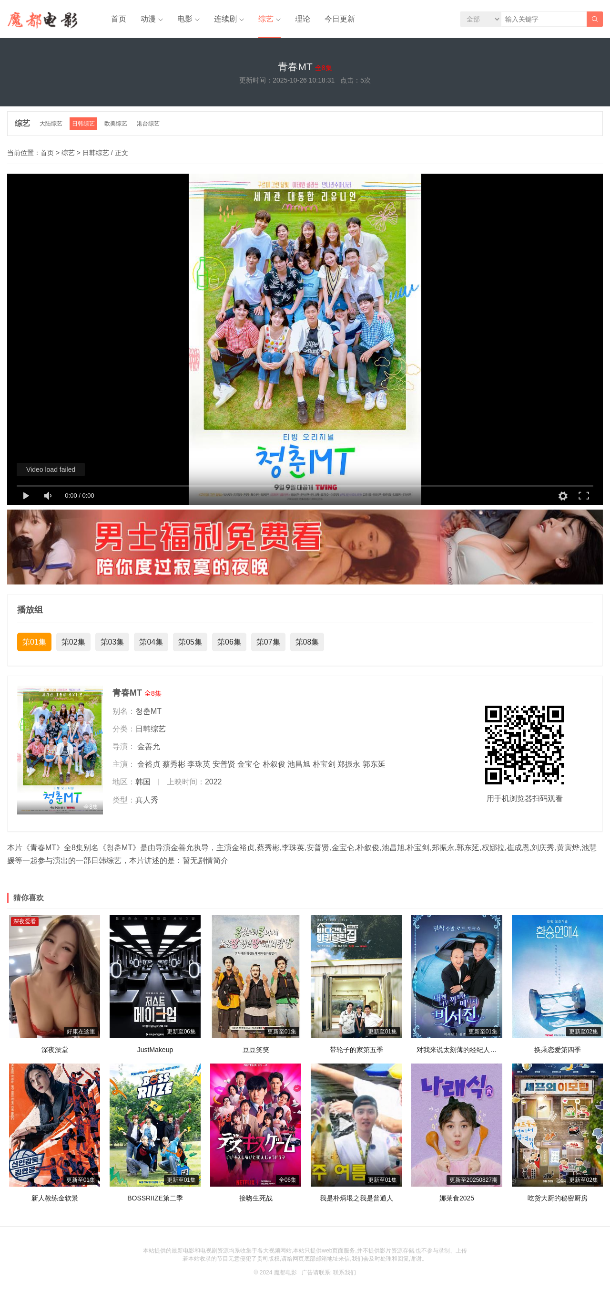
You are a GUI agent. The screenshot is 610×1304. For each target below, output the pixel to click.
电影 (185, 19)
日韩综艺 (83, 123)
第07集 (268, 642)
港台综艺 (148, 123)
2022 (213, 782)
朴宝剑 (324, 764)
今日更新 (340, 19)
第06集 (229, 642)
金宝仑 (248, 764)
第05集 (190, 642)
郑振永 (348, 764)
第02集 (73, 642)
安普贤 (224, 764)
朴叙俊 (274, 764)
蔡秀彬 (174, 764)
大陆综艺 (51, 123)
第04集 (151, 642)
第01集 (34, 642)
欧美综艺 (115, 123)
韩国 (143, 782)
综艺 (266, 19)
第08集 (307, 642)
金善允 (148, 746)
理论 (302, 19)
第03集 (112, 642)
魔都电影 (285, 1272)
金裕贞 (148, 764)
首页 (118, 19)
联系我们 (344, 1272)
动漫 (148, 19)
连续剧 (225, 19)
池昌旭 (298, 764)
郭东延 (374, 764)
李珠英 (198, 764)
